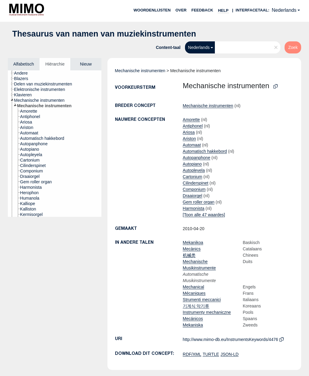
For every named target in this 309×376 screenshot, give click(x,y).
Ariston (189, 138)
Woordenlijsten (152, 10)
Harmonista (194, 208)
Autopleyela (194, 170)
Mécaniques (194, 293)
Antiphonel (193, 126)
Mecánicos (193, 318)
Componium (194, 189)
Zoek (293, 47)
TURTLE (211, 354)
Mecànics (192, 248)
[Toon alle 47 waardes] (204, 214)
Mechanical (193, 286)
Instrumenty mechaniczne (207, 312)
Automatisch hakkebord (205, 151)
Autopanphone (196, 157)
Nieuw (86, 64)
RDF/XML (192, 354)
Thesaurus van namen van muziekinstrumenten (104, 33)
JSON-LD (230, 354)
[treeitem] (23, 73)
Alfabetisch (23, 64)
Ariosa (189, 132)
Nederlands (284, 10)
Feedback (202, 10)
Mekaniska (193, 325)
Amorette (191, 119)
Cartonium (192, 176)
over (180, 10)
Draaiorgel (192, 195)
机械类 (189, 255)
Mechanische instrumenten (140, 70)
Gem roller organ (199, 202)
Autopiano (192, 164)
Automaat (192, 145)
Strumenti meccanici (202, 299)
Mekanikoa (193, 242)
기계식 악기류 (196, 306)
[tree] (54, 143)
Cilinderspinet (196, 183)
